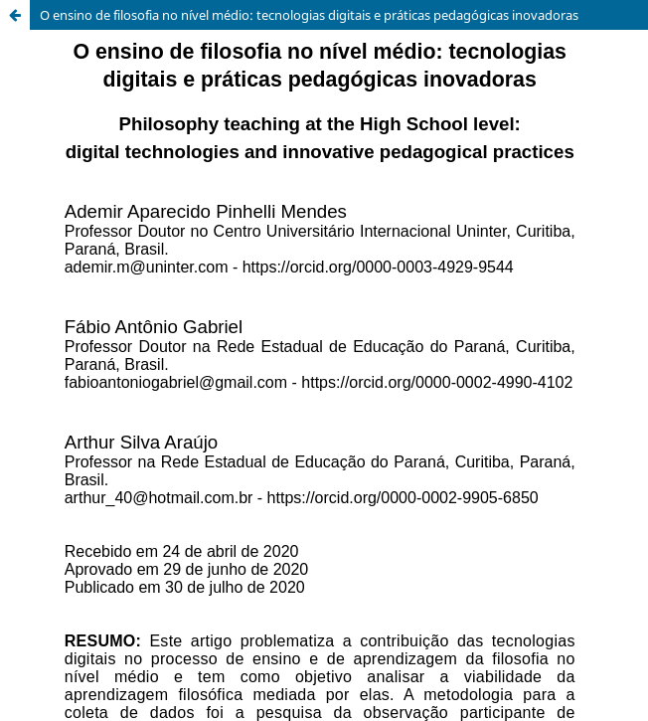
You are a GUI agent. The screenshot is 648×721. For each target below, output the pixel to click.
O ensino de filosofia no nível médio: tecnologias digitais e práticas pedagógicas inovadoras (309, 15)
